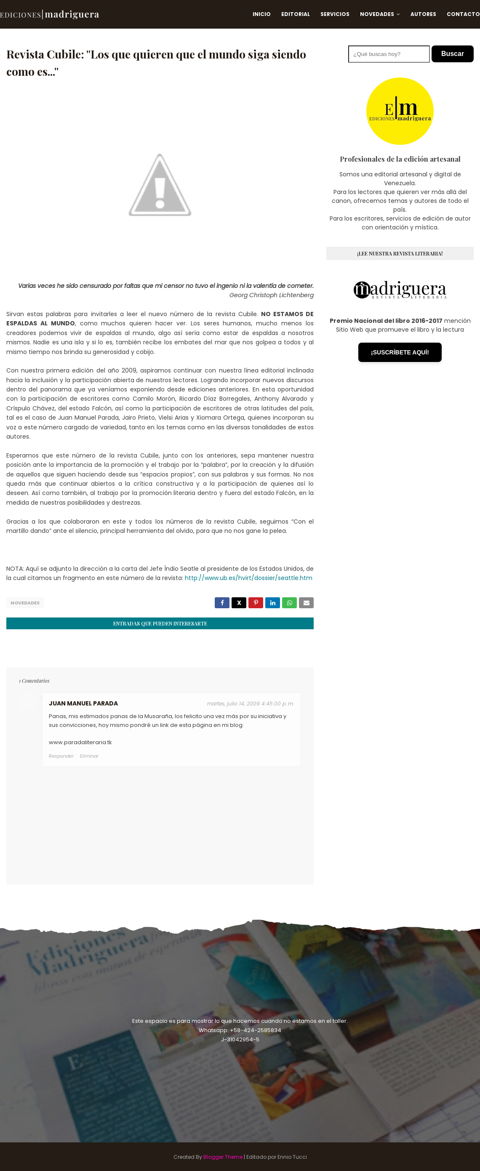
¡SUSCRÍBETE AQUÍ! (400, 352)
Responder (61, 755)
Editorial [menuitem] (295, 14)
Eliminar (89, 755)
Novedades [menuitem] (377, 14)
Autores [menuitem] (423, 14)
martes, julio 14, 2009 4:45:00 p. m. (250, 702)
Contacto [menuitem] (463, 14)
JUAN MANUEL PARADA (83, 702)
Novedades (25, 602)
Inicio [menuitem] (262, 14)
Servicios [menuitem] (334, 14)
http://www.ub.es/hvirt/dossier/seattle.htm (248, 578)
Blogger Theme (223, 1156)
